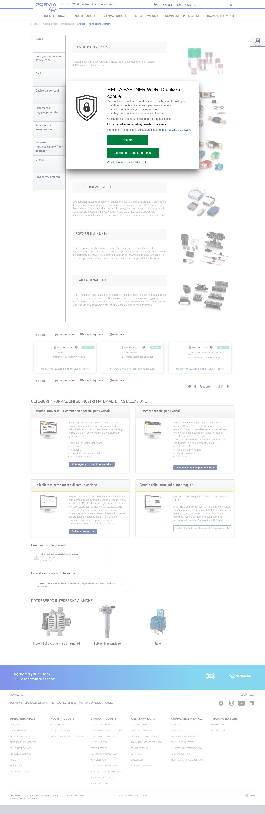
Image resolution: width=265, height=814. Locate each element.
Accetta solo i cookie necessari (133, 153)
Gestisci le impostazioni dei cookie (128, 162)
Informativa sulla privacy (175, 129)
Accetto (128, 140)
